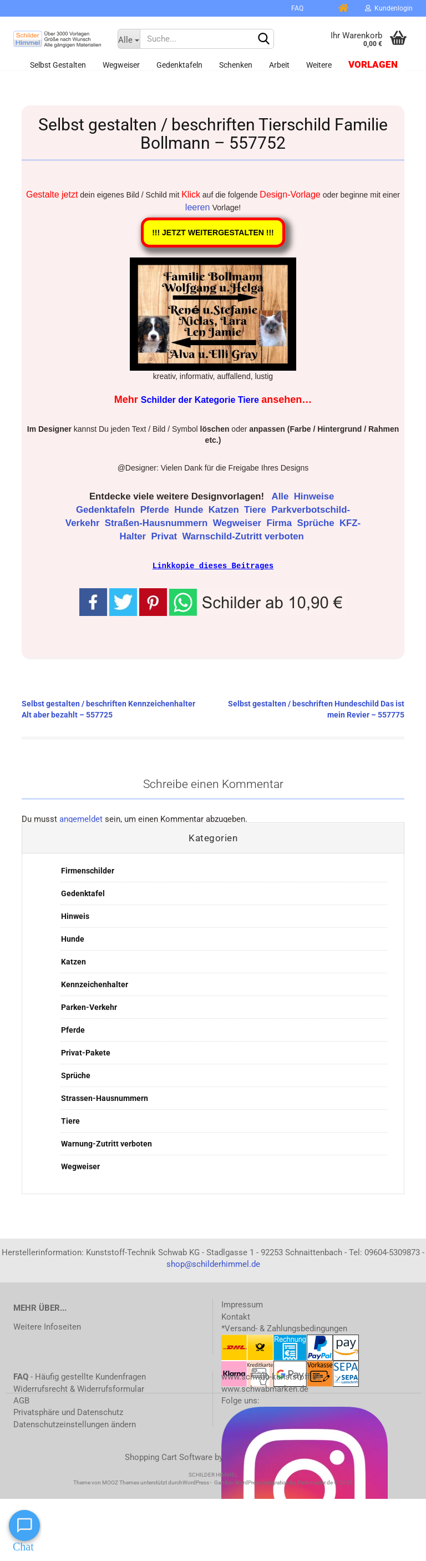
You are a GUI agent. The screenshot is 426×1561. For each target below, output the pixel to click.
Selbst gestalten (58, 64)
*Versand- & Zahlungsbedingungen (284, 1328)
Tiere (256, 509)
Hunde (190, 509)
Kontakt (235, 1316)
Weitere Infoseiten (47, 1326)
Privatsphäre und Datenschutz (68, 1412)
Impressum (242, 1304)
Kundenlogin (389, 8)
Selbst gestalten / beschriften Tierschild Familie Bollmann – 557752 (213, 134)
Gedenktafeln (179, 64)
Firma (280, 523)
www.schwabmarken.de (264, 1388)
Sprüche (317, 523)
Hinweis (75, 915)
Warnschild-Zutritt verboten (244, 536)
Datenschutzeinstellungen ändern (74, 1424)
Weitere (319, 64)
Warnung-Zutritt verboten (106, 1143)
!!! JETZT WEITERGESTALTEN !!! (213, 232)
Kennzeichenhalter (94, 983)
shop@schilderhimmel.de (213, 1264)
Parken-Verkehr (89, 1006)
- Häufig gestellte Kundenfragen (79, 1376)
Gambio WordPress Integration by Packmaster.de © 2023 (283, 1482)
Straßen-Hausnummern (157, 523)
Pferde (156, 509)
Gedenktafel (83, 892)
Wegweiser (121, 64)
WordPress (195, 1482)
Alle (281, 496)
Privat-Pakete (85, 1052)
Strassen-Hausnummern (104, 1097)
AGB (21, 1400)
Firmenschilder (87, 870)
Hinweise (315, 496)
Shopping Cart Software (168, 1457)
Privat (165, 536)
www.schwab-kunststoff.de (271, 1376)
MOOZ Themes (120, 1482)
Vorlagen (373, 64)
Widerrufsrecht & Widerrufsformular (78, 1388)
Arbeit (279, 64)
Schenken (235, 64)
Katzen (225, 509)
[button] (258, 601)
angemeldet (81, 819)
